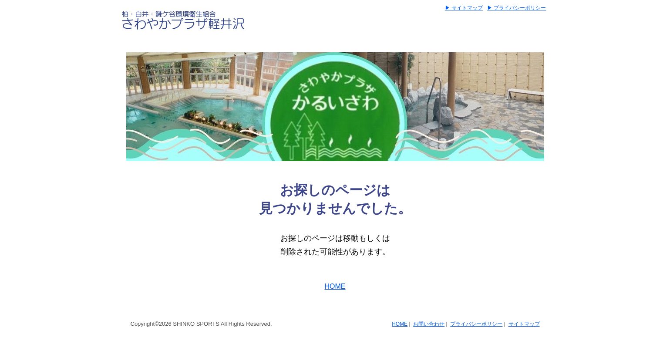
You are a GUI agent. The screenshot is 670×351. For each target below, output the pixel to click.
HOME (335, 286)
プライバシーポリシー (476, 324)
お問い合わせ (428, 324)
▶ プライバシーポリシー (516, 8)
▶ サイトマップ (464, 8)
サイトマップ (524, 324)
